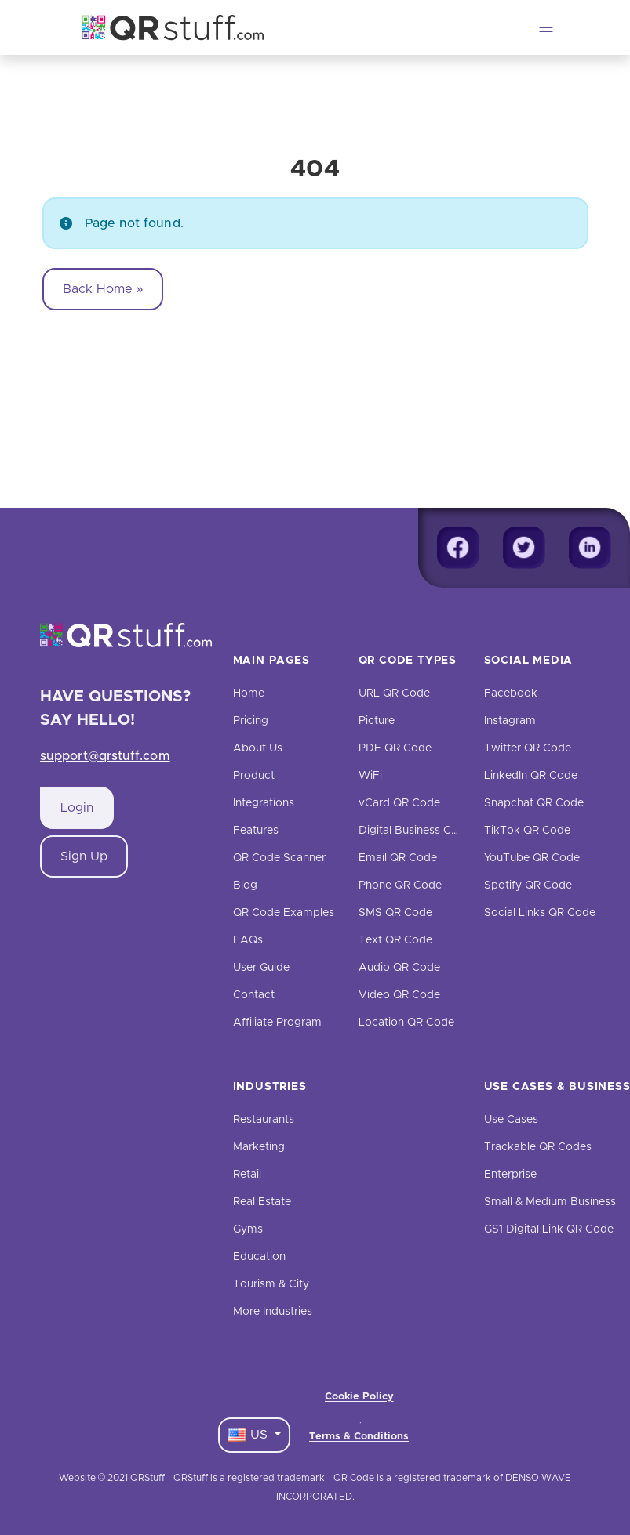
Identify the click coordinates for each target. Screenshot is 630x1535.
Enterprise (510, 1174)
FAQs (248, 940)
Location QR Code (406, 1022)
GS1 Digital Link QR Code (549, 1229)
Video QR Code (399, 995)
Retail (247, 1174)
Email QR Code (398, 858)
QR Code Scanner (279, 858)
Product (254, 775)
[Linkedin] (590, 548)
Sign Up (83, 856)
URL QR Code (394, 693)
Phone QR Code (400, 885)
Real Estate (262, 1202)
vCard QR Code (399, 803)
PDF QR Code (395, 748)
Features (256, 830)
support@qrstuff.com (105, 756)
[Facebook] (458, 548)
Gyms (248, 1229)
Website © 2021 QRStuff (112, 1478)
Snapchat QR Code (534, 803)
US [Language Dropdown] (249, 1435)
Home (248, 693)
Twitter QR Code (527, 748)
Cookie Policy (359, 1397)
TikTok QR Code (527, 830)
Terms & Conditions (359, 1437)
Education (259, 1256)
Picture (377, 720)
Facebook (510, 693)
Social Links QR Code (539, 912)
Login (76, 808)
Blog (245, 885)
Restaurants (263, 1119)
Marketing (259, 1147)
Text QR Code (395, 940)
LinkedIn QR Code (530, 775)
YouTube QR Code (532, 858)
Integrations (263, 803)
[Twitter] (524, 548)
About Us (257, 748)
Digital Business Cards (416, 830)
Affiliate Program (277, 1022)
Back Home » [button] (103, 289)
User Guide (261, 967)
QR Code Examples (283, 912)
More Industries (272, 1311)
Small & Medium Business (550, 1202)
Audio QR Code (399, 967)
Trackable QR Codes (538, 1147)
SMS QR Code (395, 912)
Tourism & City (271, 1284)
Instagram (510, 720)
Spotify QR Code (528, 885)
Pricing (250, 720)
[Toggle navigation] (546, 27)
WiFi (370, 775)
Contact (254, 995)
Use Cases (511, 1119)
